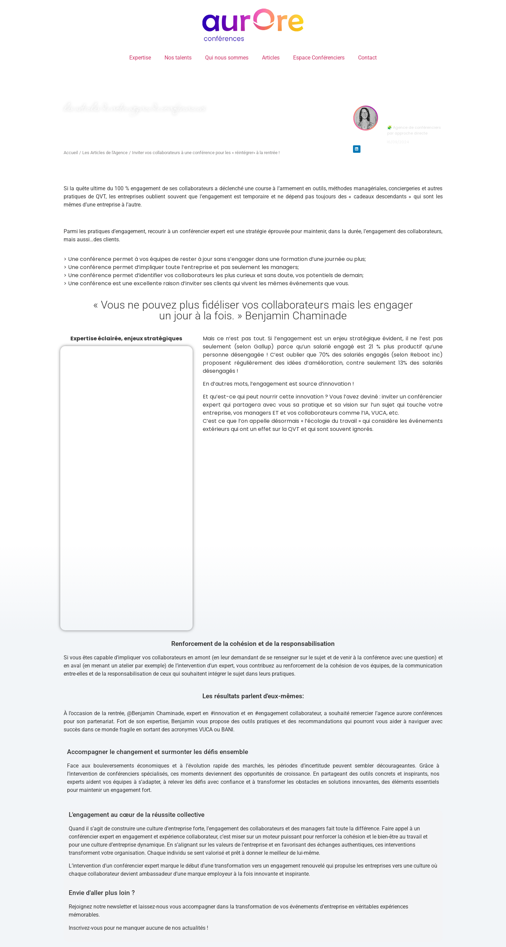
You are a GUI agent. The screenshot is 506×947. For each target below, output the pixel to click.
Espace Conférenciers (319, 57)
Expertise (140, 57)
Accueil (71, 152)
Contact (367, 57)
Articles (271, 57)
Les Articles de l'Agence (105, 152)
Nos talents (178, 57)
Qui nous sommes (226, 57)
